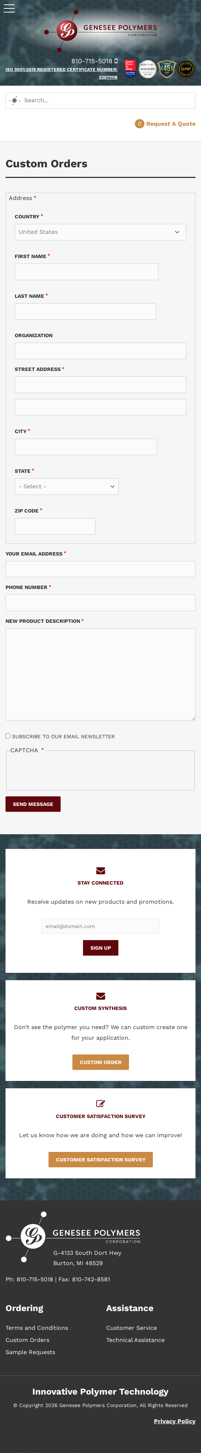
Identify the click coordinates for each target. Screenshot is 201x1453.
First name (30, 256)
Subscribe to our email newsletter (63, 736)
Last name (29, 296)
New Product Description (43, 621)
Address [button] (20, 197)
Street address (38, 369)
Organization (34, 335)
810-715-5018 (94, 61)
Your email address (34, 554)
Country (27, 216)
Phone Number (26, 587)
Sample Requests (30, 1352)
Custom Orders (27, 1339)
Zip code (27, 511)
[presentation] (66, 771)
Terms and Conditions (37, 1327)
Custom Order (101, 1062)
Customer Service (131, 1327)
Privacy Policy (174, 1421)
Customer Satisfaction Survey (101, 1160)
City (20, 431)
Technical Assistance (135, 1339)
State (22, 471)
